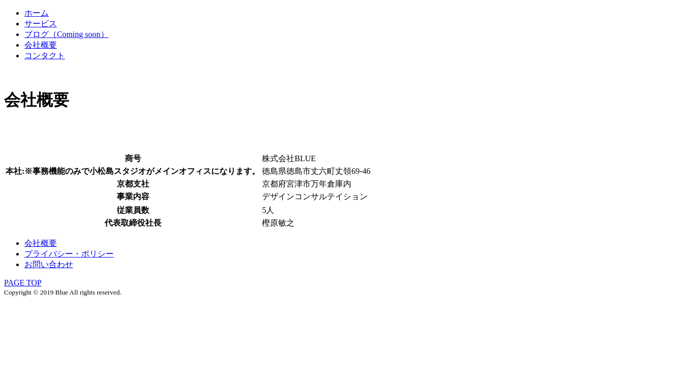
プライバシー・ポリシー (69, 253)
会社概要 (40, 45)
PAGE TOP (23, 282)
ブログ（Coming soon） (66, 34)
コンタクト (44, 55)
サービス (40, 23)
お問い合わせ (48, 264)
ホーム (36, 13)
